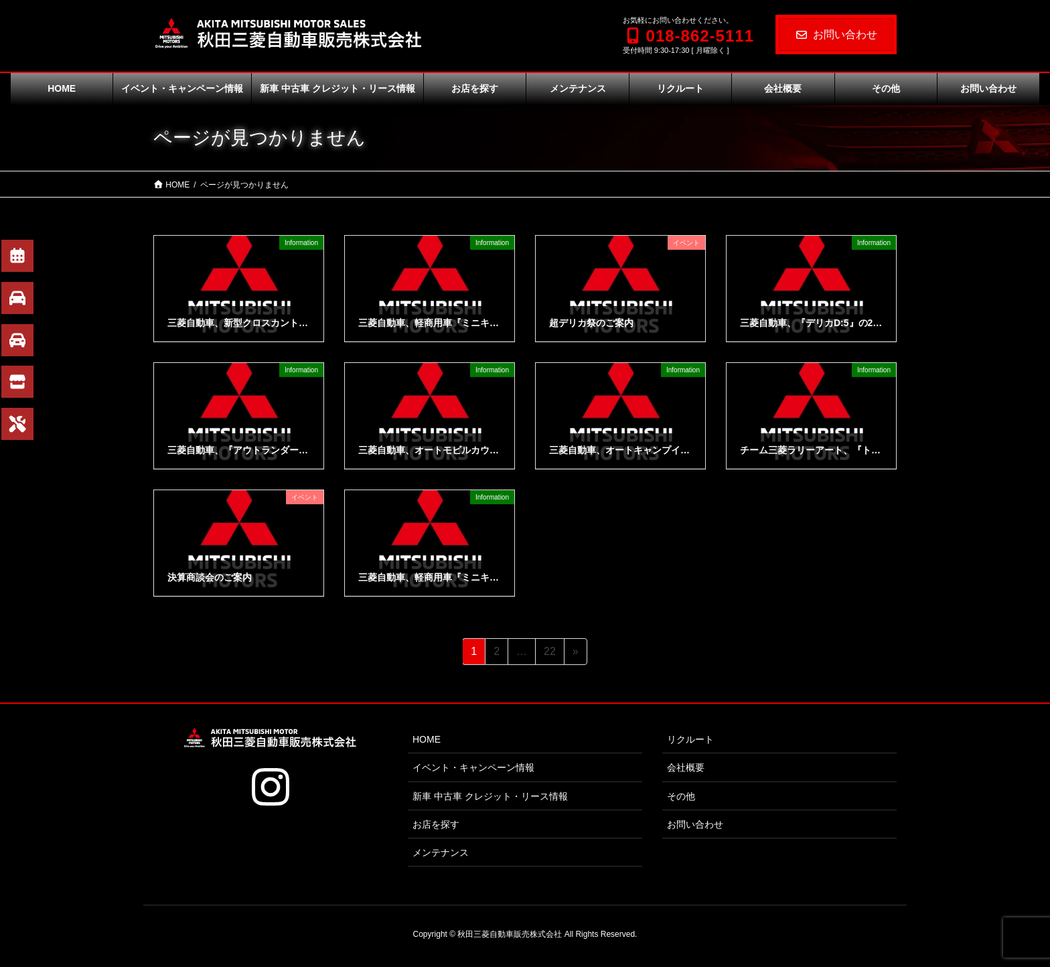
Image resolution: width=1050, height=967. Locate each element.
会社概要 (685, 767)
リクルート (690, 739)
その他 (681, 796)
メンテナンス (440, 852)
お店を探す (435, 824)
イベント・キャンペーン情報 (473, 767)
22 (549, 653)
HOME (426, 739)
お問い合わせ (836, 34)
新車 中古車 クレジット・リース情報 (490, 796)
